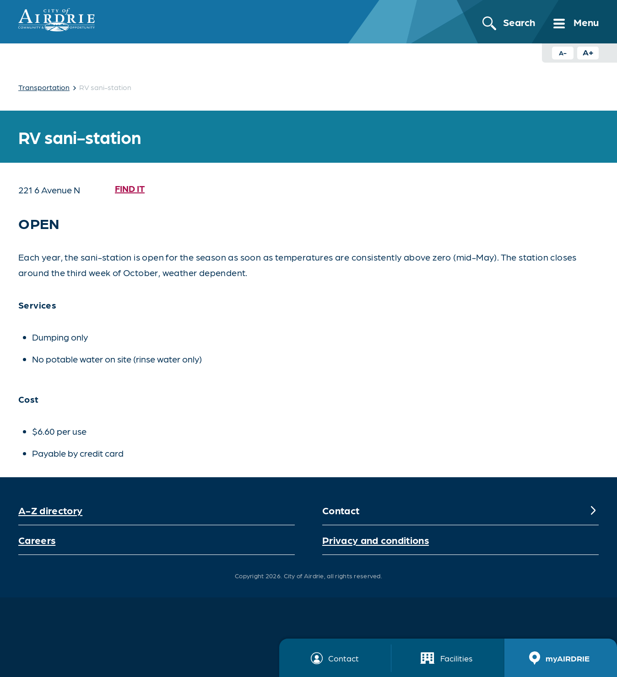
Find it (130, 188)
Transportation (44, 87)
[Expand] (593, 510)
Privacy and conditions (375, 539)
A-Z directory (50, 510)
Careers (36, 539)
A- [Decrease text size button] (563, 52)
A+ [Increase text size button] (588, 52)
